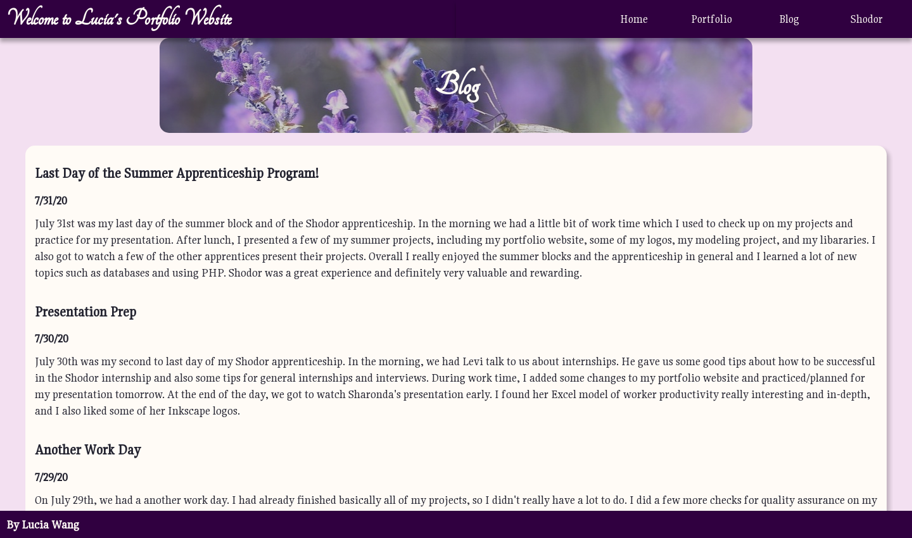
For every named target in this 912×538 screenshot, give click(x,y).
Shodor (867, 19)
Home (634, 19)
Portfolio (711, 19)
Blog (789, 19)
